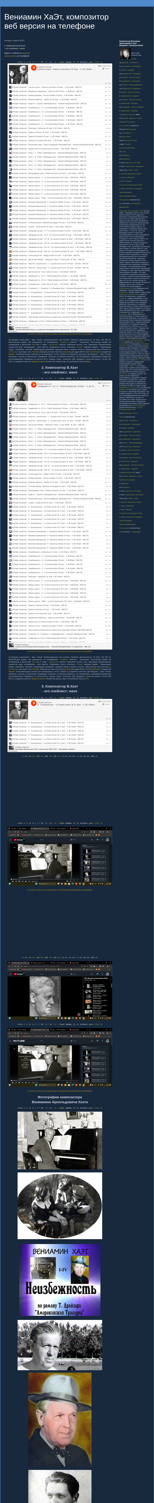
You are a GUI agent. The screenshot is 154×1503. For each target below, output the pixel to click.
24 (74, 334)
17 (58, 334)
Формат (12, 354)
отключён (67, 352)
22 (70, 334)
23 (72, 334)
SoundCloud (94, 352)
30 (89, 334)
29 (87, 334)
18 (60, 334)
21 (67, 334)
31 (91, 334)
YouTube (35, 352)
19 (63, 334)
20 (65, 334)
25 (77, 334)
